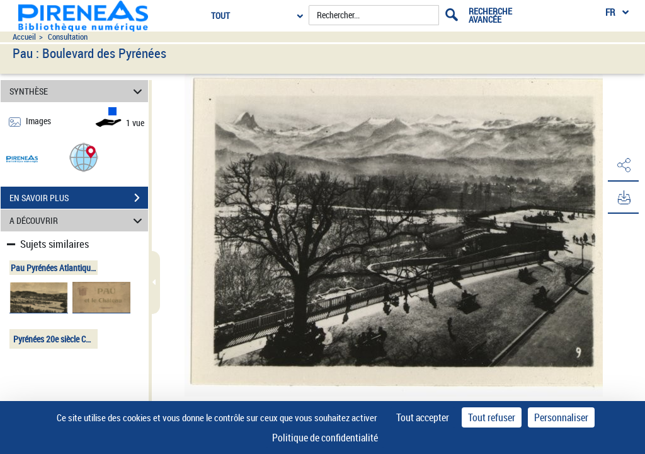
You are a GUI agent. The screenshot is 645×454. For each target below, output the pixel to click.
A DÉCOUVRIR (77, 220)
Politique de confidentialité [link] (325, 438)
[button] (84, 157)
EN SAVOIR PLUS (78, 198)
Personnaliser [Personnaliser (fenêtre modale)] (561, 417)
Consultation (68, 37)
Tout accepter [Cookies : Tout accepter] (422, 417)
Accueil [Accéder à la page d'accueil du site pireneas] (24, 37)
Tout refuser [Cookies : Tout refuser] (491, 417)
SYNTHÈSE (77, 91)
